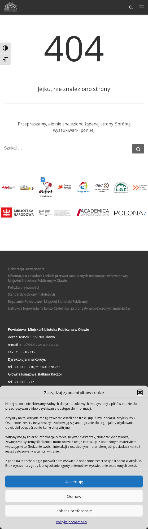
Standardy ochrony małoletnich (31, 294)
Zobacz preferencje (74, 510)
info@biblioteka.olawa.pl (39, 344)
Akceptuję (74, 481)
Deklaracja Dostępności (26, 269)
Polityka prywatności (71, 522)
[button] (140, 392)
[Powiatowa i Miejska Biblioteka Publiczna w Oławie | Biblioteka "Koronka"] (11, 6)
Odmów (74, 496)
